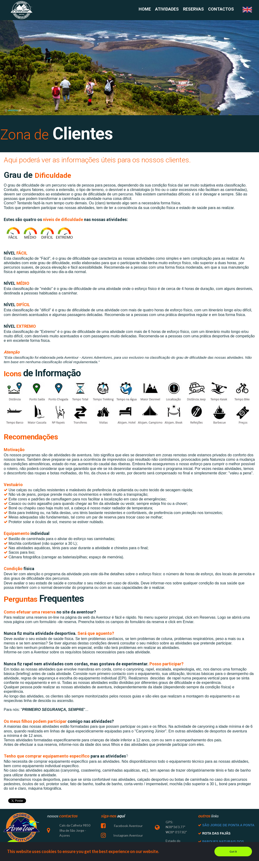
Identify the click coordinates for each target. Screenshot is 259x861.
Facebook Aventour (128, 830)
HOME (145, 9)
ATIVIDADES (167, 9)
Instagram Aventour (128, 839)
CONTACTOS (221, 9)
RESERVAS (193, 9)
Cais (62, 829)
